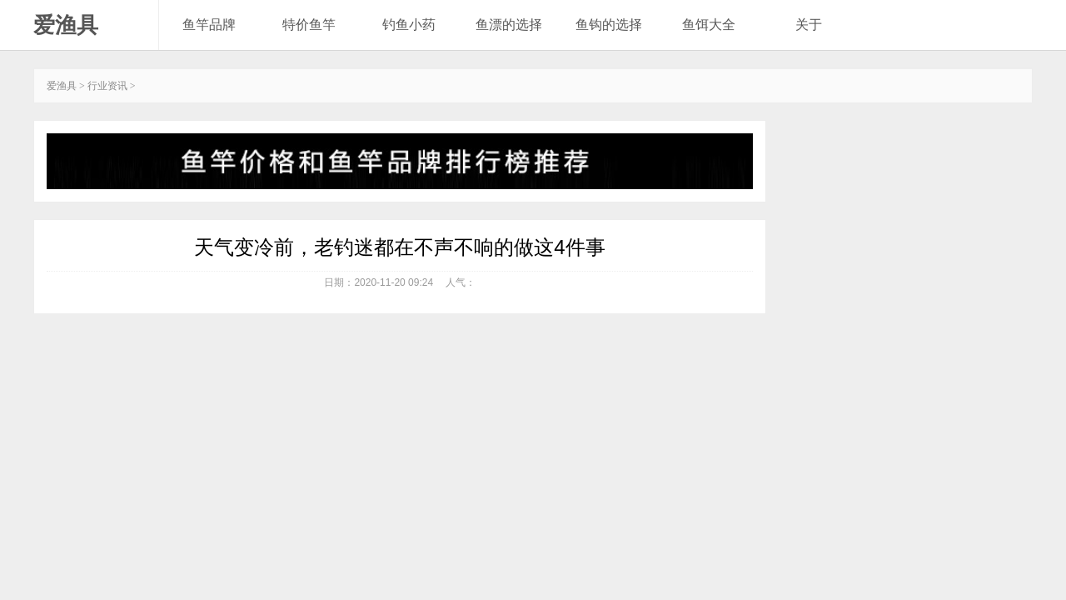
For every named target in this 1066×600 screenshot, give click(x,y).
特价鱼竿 (309, 25)
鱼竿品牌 (209, 25)
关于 (808, 25)
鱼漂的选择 (509, 25)
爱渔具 (65, 25)
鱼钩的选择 (608, 25)
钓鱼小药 (409, 25)
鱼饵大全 (708, 25)
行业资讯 (107, 86)
